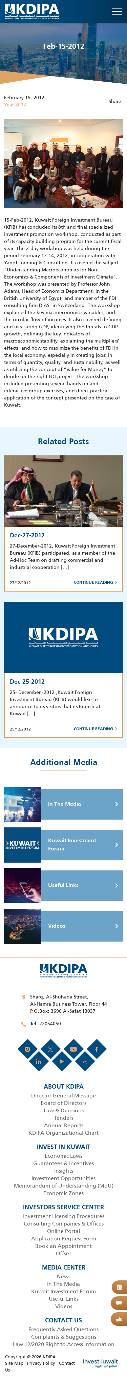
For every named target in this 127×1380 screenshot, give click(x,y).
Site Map (14, 1363)
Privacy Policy (41, 1363)
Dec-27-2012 (27, 536)
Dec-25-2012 (27, 682)
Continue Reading (95, 583)
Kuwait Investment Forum (50, 845)
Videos (34, 926)
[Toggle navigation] (117, 11)
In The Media (42, 804)
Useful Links (41, 885)
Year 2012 (15, 105)
